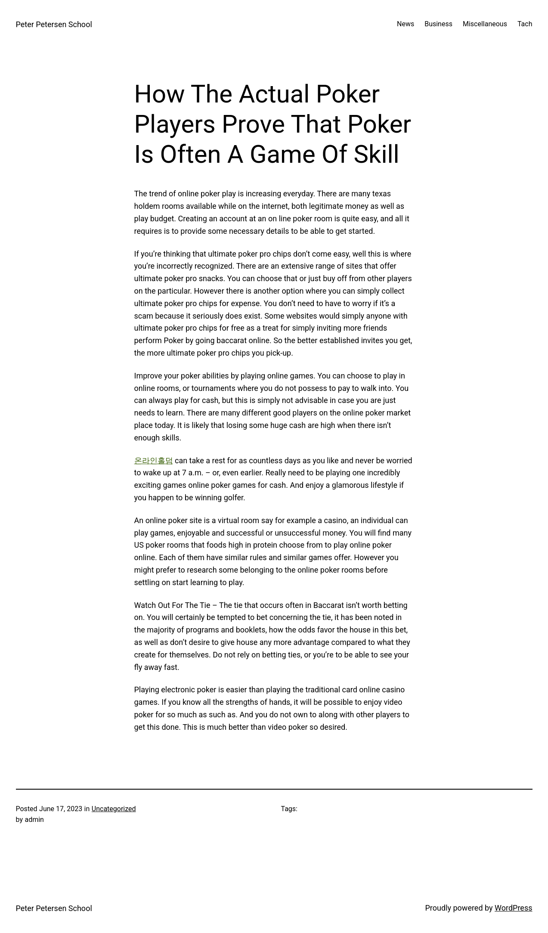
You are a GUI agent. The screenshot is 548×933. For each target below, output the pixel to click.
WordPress (513, 907)
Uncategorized (114, 809)
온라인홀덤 (153, 460)
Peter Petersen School (54, 24)
